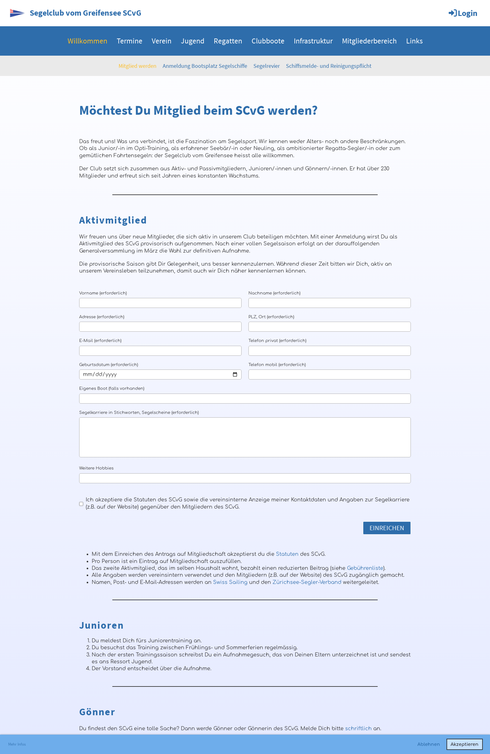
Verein (161, 41)
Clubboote (268, 41)
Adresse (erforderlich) (101, 317)
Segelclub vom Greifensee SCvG (85, 13)
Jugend (192, 41)
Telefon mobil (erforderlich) (277, 365)
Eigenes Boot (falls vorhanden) (111, 388)
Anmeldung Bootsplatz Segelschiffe (205, 65)
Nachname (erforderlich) (274, 293)
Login (462, 13)
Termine (129, 41)
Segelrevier (266, 65)
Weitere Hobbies (96, 468)
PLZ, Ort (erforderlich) (271, 317)
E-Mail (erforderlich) (100, 341)
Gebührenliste (365, 568)
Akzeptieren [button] (464, 744)
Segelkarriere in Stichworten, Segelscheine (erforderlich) (139, 412)
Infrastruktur (313, 41)
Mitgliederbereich (369, 41)
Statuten (287, 554)
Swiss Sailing (230, 582)
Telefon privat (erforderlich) (277, 341)
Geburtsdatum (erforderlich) (108, 365)
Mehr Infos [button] (17, 744)
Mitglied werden (137, 65)
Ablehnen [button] (428, 744)
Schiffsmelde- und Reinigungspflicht (328, 65)
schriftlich (358, 728)
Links (414, 41)
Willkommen (87, 41)
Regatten (228, 41)
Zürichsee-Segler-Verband (307, 582)
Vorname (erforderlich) (103, 293)
